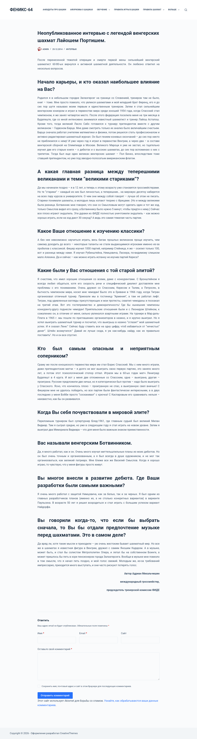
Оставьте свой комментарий (55, 649)
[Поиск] (186, 10)
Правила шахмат (154, 10)
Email (83, 633)
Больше (174, 10)
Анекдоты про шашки (54, 9)
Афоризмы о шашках (81, 9)
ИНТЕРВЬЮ (71, 49)
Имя (41, 633)
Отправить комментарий (55, 695)
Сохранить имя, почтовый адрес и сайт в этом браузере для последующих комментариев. (87, 686)
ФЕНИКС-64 (21, 9)
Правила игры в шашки (126, 9)
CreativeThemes (69, 733)
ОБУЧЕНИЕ (104, 10)
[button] (109, 10)
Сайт (124, 633)
